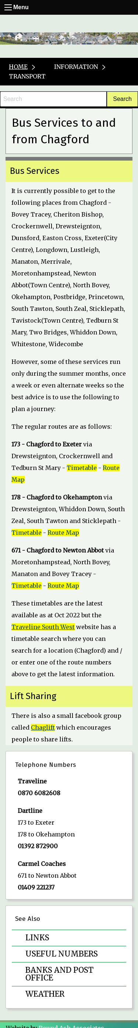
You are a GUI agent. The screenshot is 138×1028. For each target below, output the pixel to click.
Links (37, 938)
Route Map (63, 532)
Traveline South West (43, 627)
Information (76, 66)
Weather (44, 994)
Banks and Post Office (59, 974)
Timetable (82, 467)
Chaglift (43, 727)
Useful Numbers (61, 954)
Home (18, 66)
